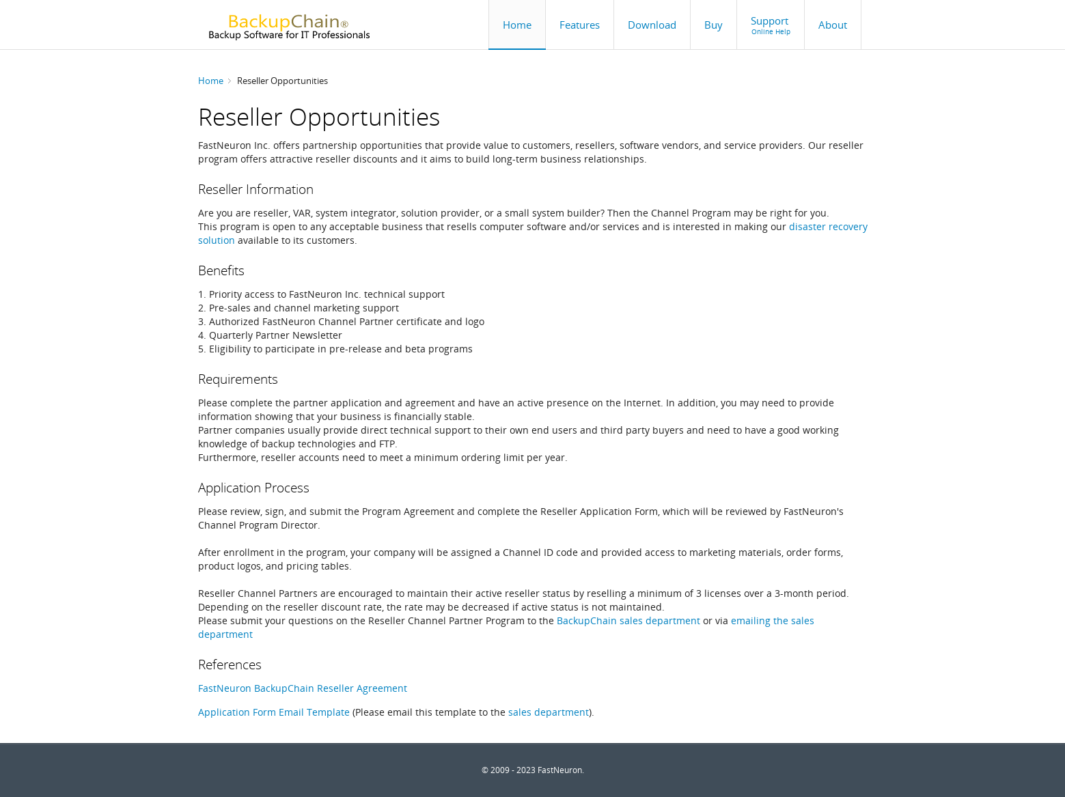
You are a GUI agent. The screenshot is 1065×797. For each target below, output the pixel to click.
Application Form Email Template (274, 711)
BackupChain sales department (628, 620)
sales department (548, 711)
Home (210, 80)
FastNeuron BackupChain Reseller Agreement (302, 688)
